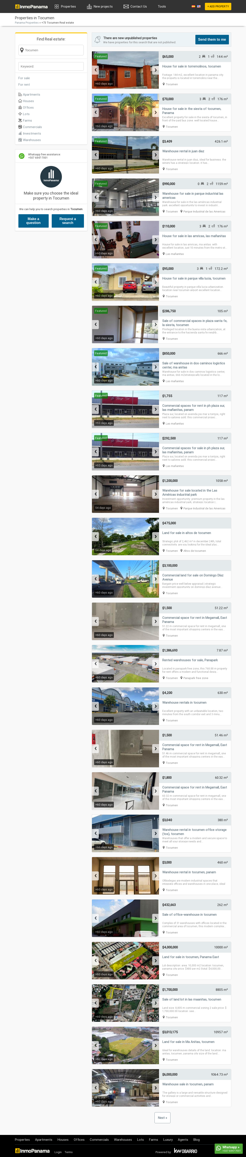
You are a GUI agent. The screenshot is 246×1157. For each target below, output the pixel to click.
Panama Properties (27, 22)
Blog (196, 1140)
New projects (103, 6)
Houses (28, 101)
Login (58, 1152)
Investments (32, 133)
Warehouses (32, 140)
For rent (24, 84)
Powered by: (163, 1152)
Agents (183, 1140)
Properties (68, 6)
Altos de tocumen (194, 551)
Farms (27, 120)
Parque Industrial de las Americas (204, 211)
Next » (162, 1118)
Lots (26, 114)
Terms (68, 1152)
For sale (24, 78)
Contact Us (138, 6)
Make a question (33, 221)
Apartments (31, 94)
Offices (28, 107)
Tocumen (172, 84)
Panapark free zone (195, 678)
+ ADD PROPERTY (218, 6)
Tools (162, 6)
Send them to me (212, 39)
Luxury (168, 1140)
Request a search (67, 221)
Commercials (32, 127)
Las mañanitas (175, 254)
